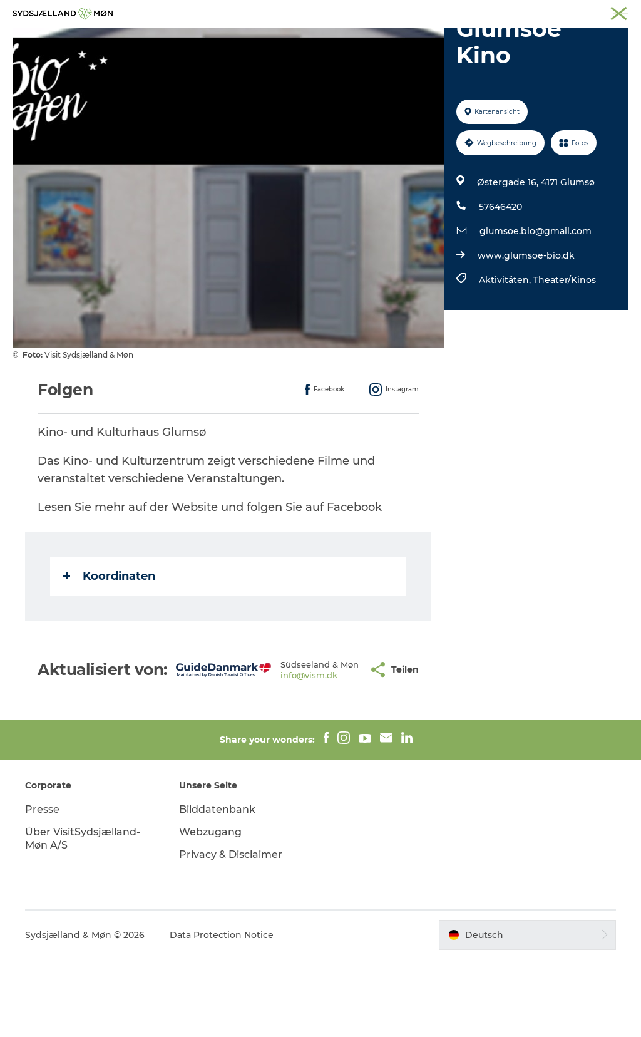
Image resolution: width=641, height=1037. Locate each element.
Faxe (619, 12)
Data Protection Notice (222, 1012)
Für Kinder (307, 40)
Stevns (526, 12)
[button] (333, 738)
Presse (42, 887)
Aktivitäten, (506, 339)
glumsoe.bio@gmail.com (535, 290)
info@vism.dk (280, 749)
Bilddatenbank (217, 887)
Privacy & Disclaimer (230, 932)
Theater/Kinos (564, 339)
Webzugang (210, 910)
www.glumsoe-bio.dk (526, 315)
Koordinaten (109, 635)
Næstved (484, 12)
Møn (447, 12)
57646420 (500, 266)
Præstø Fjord (574, 12)
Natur (249, 40)
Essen (446, 40)
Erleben (199, 40)
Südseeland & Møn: (392, 12)
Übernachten (382, 40)
